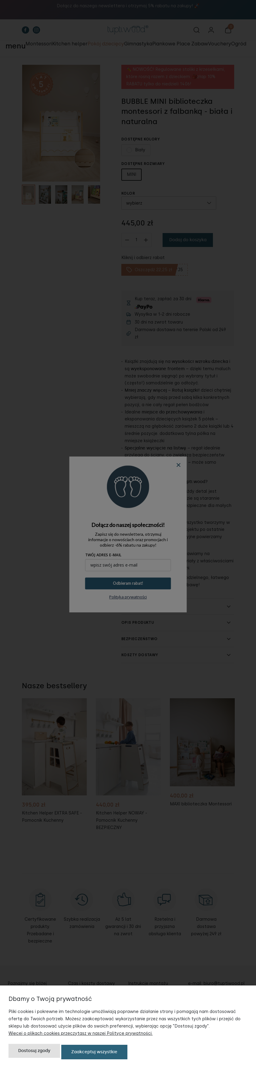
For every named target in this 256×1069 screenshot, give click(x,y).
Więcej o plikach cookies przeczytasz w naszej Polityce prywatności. (80, 1035)
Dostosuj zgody (34, 1053)
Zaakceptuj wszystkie (94, 1053)
